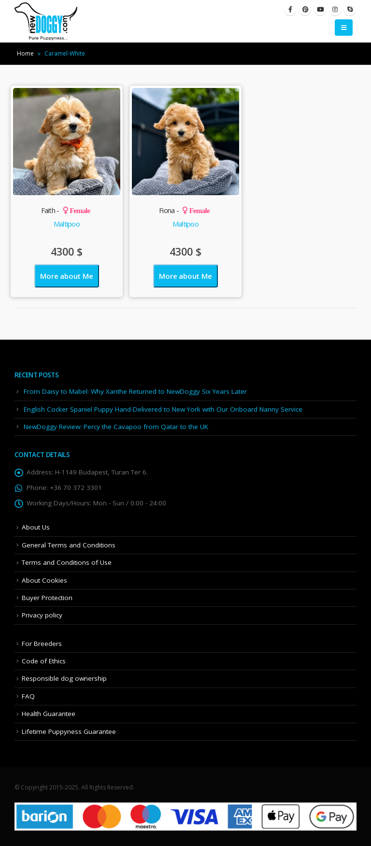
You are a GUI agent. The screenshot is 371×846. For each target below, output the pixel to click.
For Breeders (42, 643)
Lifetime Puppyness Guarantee (69, 731)
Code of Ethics (44, 661)
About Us (36, 527)
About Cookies (44, 580)
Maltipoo (67, 224)
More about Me (66, 276)
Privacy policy (42, 615)
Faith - (65, 210)
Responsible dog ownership (64, 678)
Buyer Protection (47, 597)
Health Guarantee (48, 713)
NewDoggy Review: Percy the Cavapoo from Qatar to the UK (116, 426)
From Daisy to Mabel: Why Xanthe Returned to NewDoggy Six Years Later (135, 391)
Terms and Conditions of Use (67, 562)
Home (25, 53)
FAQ (28, 696)
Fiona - (184, 210)
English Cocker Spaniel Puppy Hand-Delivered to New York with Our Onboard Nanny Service (163, 409)
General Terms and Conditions (68, 545)
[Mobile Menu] (344, 27)
